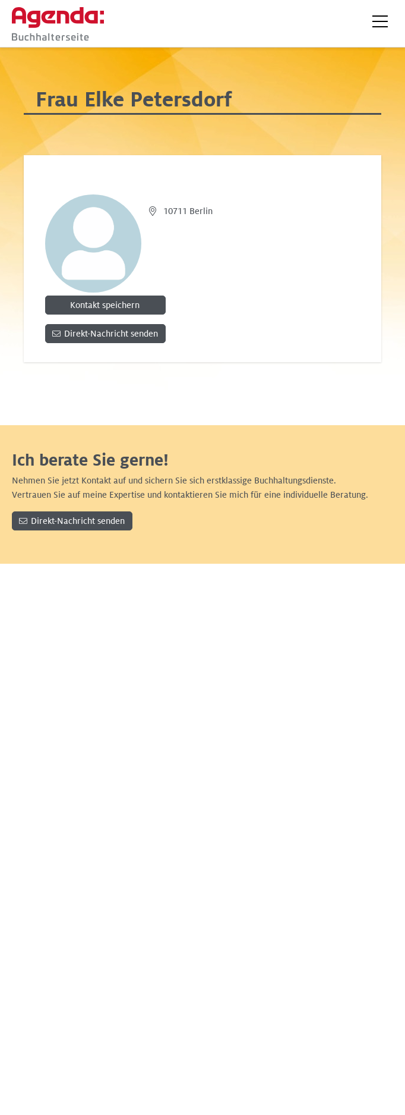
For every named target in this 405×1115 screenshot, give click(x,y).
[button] (380, 21)
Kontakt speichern (105, 305)
